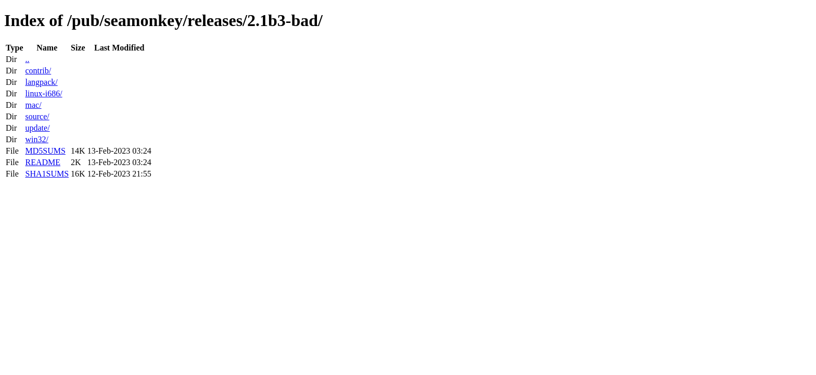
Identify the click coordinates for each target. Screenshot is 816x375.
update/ (37, 127)
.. (27, 59)
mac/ (33, 105)
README (42, 162)
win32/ (36, 139)
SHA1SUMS (47, 173)
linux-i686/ (43, 93)
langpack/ (41, 82)
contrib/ (38, 70)
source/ (37, 116)
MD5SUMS (45, 150)
